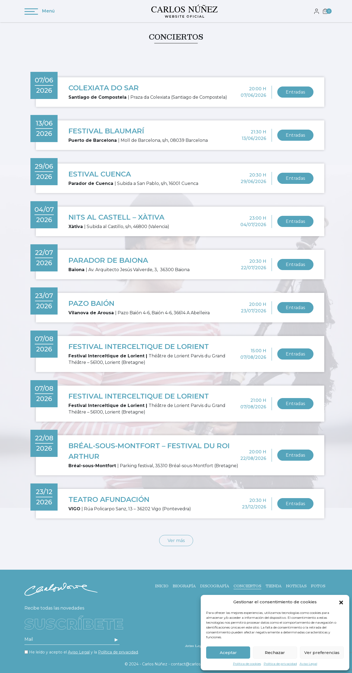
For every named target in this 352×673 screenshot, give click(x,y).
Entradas (295, 92)
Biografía (184, 586)
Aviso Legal (308, 664)
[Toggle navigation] (31, 12)
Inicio (161, 586)
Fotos (318, 586)
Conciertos (247, 586)
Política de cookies (247, 664)
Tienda (274, 586)
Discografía (214, 586)
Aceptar (228, 652)
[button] (341, 602)
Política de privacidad (280, 664)
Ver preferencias (322, 652)
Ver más (176, 540)
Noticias (296, 586)
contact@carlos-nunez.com (197, 664)
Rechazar (275, 652)
